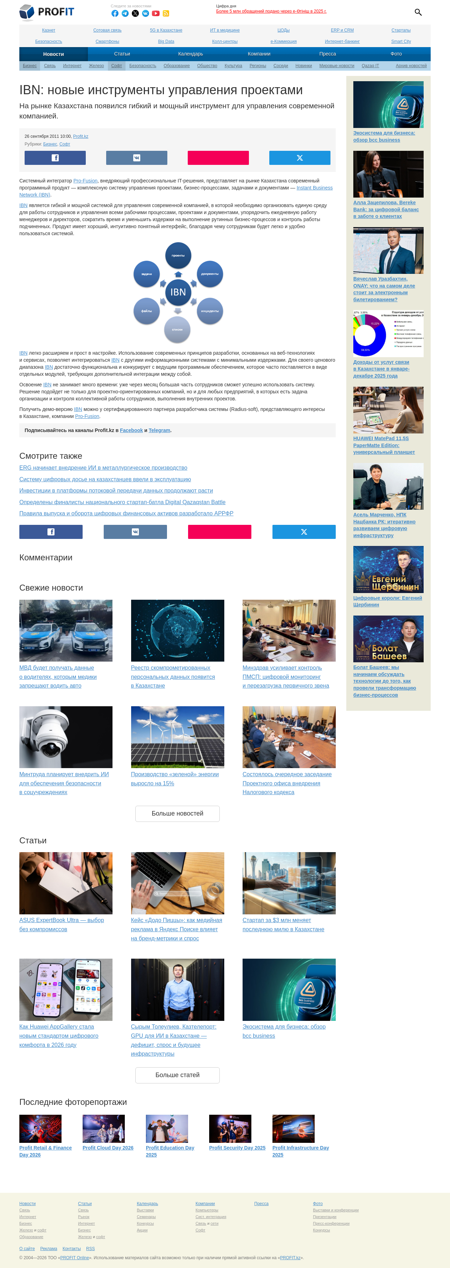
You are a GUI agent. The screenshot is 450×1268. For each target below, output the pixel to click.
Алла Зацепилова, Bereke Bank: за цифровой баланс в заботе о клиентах (386, 209)
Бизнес (30, 65)
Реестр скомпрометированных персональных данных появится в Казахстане (173, 677)
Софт (116, 65)
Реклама (48, 1248)
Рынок (83, 1217)
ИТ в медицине (225, 30)
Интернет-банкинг (342, 41)
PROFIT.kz (290, 1257)
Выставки (145, 1210)
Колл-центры (225, 41)
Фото (396, 54)
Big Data (166, 41)
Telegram (159, 430)
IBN (23, 205)
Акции (142, 1230)
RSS (90, 1248)
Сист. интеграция (210, 1217)
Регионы (258, 65)
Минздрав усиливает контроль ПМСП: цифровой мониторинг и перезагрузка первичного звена (286, 677)
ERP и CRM (342, 30)
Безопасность (48, 41)
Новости (53, 54)
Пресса (327, 54)
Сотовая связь (107, 30)
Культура (233, 65)
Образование (177, 65)
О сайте (27, 1248)
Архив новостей (411, 65)
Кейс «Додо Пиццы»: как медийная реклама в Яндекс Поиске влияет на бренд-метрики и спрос (177, 929)
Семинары (146, 1217)
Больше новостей (177, 813)
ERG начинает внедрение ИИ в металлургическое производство (103, 468)
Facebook (131, 430)
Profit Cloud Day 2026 (108, 1148)
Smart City (401, 41)
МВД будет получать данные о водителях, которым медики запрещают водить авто (58, 677)
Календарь (190, 54)
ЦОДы (284, 30)
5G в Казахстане (166, 30)
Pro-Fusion (85, 181)
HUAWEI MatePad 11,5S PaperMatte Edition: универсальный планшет (384, 445)
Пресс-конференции (331, 1223)
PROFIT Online (74, 1257)
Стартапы (401, 30)
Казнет (48, 30)
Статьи (122, 54)
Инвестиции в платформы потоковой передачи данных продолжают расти (116, 491)
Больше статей (177, 1075)
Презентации (324, 1217)
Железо (96, 65)
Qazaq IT (370, 65)
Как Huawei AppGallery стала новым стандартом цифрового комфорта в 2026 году (58, 1036)
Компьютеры (206, 1210)
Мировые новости (337, 65)
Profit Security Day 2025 (237, 1148)
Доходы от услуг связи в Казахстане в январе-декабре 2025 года (381, 369)
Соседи (281, 65)
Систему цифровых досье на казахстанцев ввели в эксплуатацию (105, 479)
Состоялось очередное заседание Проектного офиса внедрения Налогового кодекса (287, 783)
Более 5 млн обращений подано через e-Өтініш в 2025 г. (271, 11)
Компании (259, 54)
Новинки (304, 65)
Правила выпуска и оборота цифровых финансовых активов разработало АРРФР (126, 513)
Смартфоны (107, 41)
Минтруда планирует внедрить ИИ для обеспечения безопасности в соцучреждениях (64, 783)
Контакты (72, 1248)
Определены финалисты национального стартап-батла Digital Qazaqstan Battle (122, 502)
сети (214, 1223)
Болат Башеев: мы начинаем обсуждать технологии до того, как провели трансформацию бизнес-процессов (384, 680)
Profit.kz (80, 136)
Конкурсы (145, 1223)
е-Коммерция (284, 41)
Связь (50, 65)
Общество (207, 65)
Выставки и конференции (336, 1210)
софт (41, 1230)
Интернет (72, 65)
